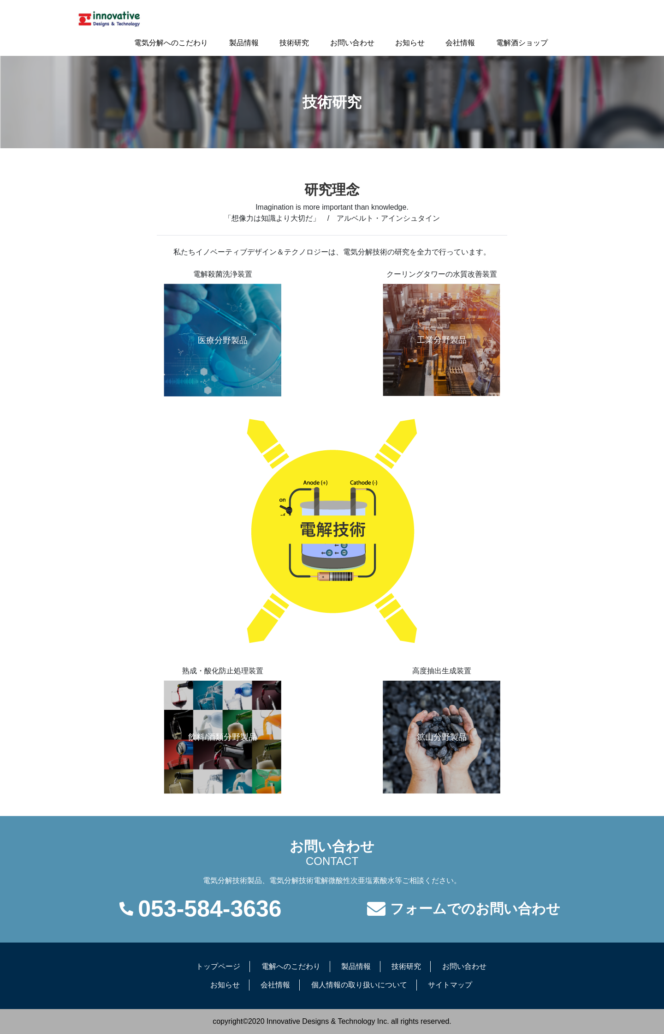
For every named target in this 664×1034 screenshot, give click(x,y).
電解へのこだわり (290, 966)
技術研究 (294, 43)
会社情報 (460, 43)
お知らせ (410, 43)
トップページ (218, 966)
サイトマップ (450, 985)
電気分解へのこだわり (171, 43)
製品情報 (244, 43)
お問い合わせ (352, 43)
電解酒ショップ (522, 43)
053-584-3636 (209, 908)
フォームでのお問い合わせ (475, 909)
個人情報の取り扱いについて (359, 985)
